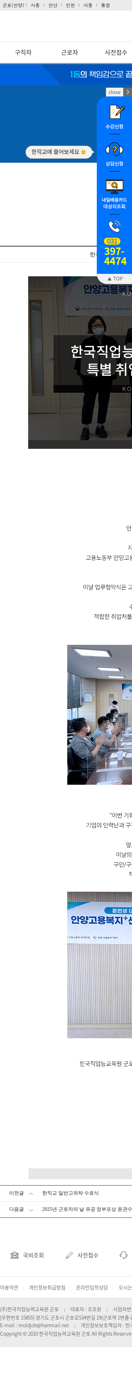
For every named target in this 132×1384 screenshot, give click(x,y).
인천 (70, 5)
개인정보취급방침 (47, 1287)
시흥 (35, 5)
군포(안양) (13, 5)
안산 (52, 5)
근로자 (69, 52)
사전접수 (82, 1255)
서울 (88, 5)
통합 (105, 5)
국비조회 (27, 1255)
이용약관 (9, 1287)
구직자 (23, 52)
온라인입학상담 (92, 1287)
